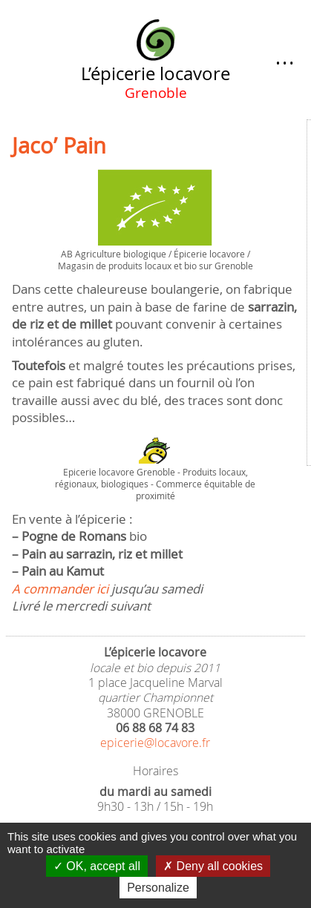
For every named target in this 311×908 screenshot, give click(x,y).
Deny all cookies (213, 866)
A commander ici (60, 588)
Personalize (158, 887)
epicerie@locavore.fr (155, 743)
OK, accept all (96, 866)
